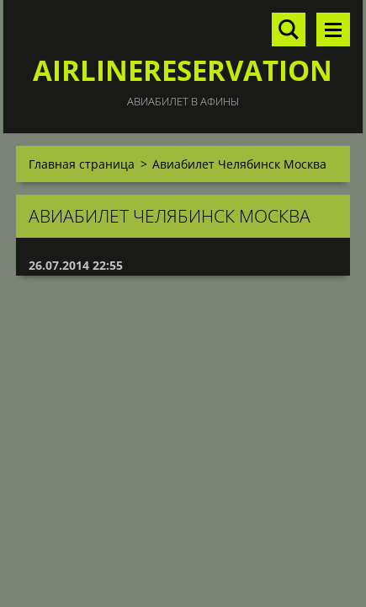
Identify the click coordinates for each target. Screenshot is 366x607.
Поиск (288, 29)
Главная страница (82, 164)
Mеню (333, 29)
